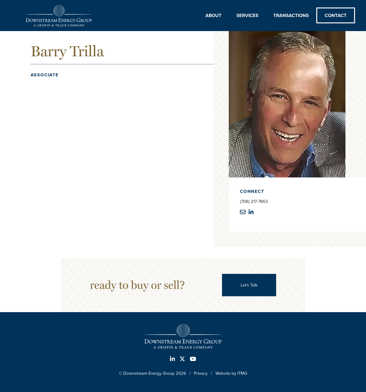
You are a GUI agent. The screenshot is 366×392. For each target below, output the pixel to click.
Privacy (201, 373)
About (213, 15)
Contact (336, 15)
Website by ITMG (231, 373)
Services (247, 15)
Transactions (291, 15)
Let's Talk (249, 285)
